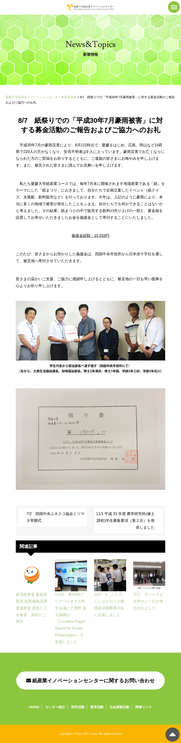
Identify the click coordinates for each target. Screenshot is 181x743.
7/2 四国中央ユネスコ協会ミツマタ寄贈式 (55, 517)
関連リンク (143, 707)
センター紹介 (55, 707)
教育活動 (96, 707)
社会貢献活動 (119, 707)
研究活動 (77, 707)
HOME (34, 707)
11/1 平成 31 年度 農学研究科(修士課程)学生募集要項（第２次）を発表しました (125, 520)
